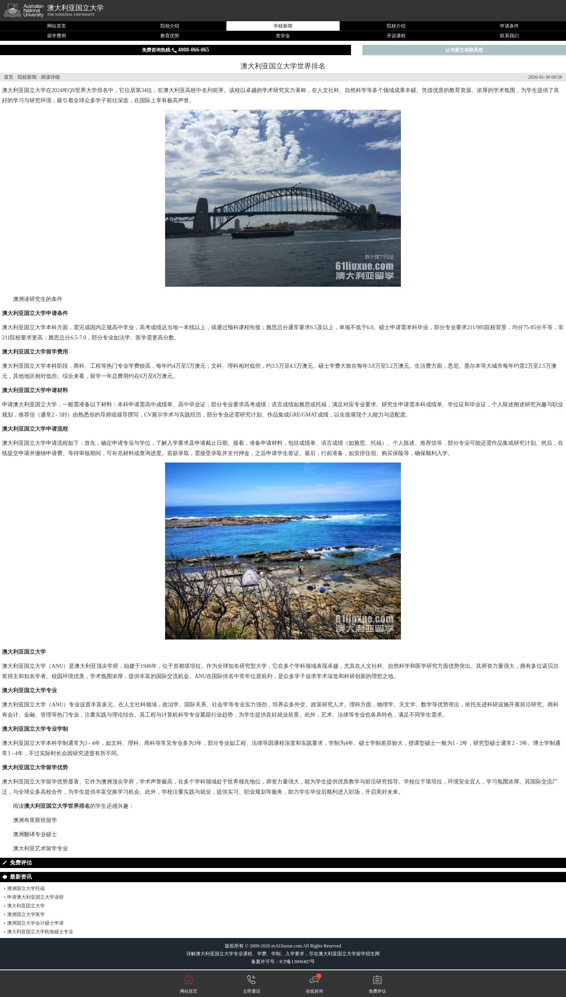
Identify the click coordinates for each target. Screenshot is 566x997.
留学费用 (56, 36)
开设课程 (396, 36)
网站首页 (56, 26)
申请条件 (509, 26)
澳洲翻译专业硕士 (35, 834)
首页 (8, 77)
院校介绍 (169, 26)
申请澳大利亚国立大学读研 (35, 897)
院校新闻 (27, 77)
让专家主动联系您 (464, 50)
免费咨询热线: (175, 50)
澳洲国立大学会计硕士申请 (35, 923)
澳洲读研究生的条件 (37, 299)
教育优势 (169, 36)
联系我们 (509, 36)
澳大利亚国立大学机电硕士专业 (40, 931)
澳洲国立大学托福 (26, 888)
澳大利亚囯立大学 (26, 906)
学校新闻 (283, 26)
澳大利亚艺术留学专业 (40, 848)
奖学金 (283, 36)
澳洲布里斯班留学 (35, 820)
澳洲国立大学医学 (26, 914)
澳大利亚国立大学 (75, 8)
